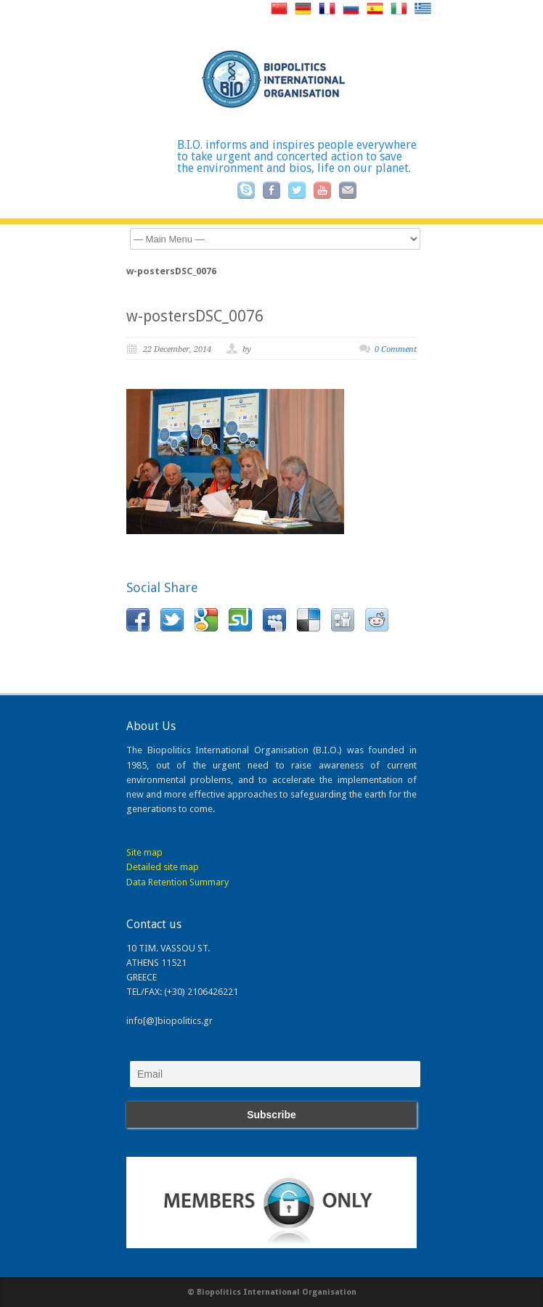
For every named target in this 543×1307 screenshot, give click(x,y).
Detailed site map (162, 866)
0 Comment (396, 349)
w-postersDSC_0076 (195, 316)
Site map (144, 852)
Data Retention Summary (177, 882)
